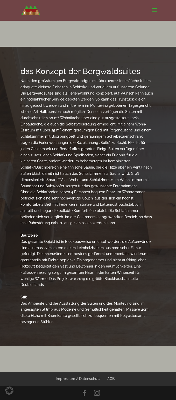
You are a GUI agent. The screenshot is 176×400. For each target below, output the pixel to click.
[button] (9, 390)
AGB (111, 379)
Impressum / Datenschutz (78, 379)
